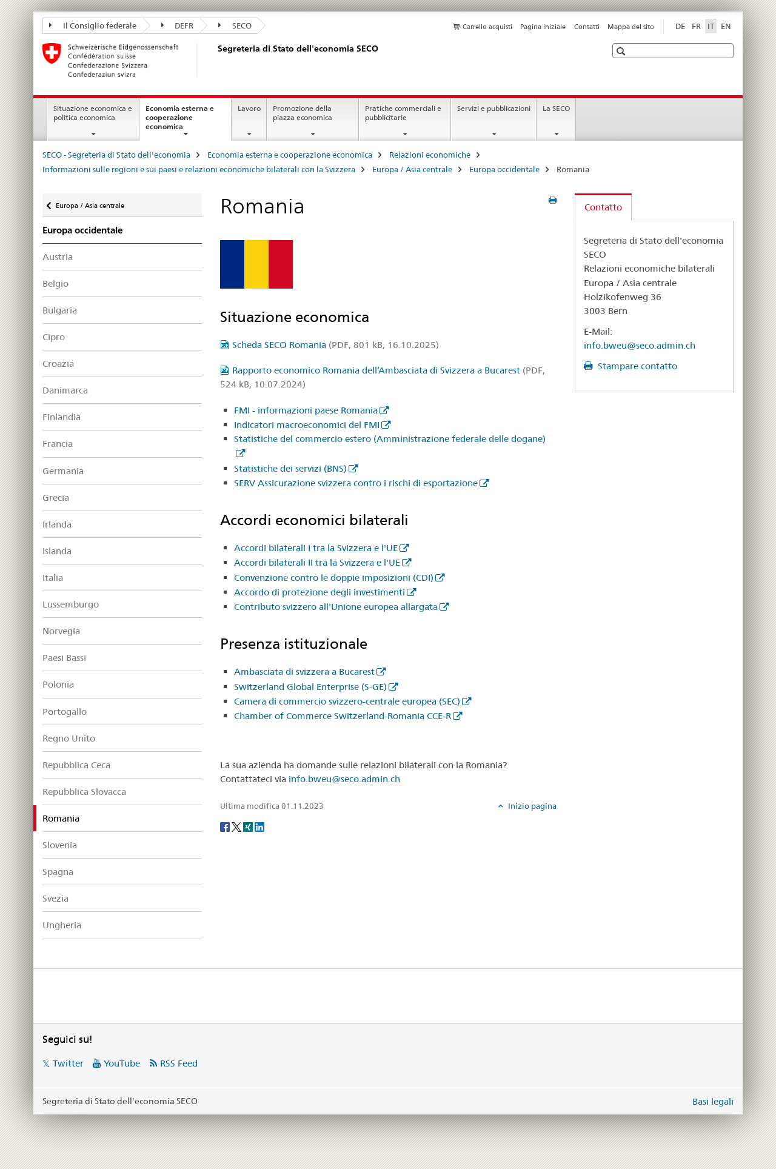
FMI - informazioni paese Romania (306, 410)
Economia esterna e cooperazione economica (180, 121)
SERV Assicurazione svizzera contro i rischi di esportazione (356, 483)
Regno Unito (68, 738)
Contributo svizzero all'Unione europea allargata (336, 606)
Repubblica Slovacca (84, 791)
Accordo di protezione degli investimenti (319, 592)
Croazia (58, 363)
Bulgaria (59, 310)
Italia (52, 577)
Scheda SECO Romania (335, 344)
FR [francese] (696, 26)
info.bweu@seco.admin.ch (344, 779)
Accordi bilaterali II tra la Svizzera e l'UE (317, 562)
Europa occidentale (504, 169)
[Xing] (249, 826)
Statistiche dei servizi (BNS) (290, 468)
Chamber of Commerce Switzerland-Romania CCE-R (342, 716)
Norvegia (61, 631)
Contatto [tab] (603, 207)
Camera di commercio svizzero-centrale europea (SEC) (347, 701)
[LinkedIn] (259, 826)
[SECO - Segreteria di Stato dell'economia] (215, 60)
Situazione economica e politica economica (92, 113)
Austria (57, 257)
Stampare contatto (636, 366)
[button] (622, 51)
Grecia (55, 497)
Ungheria (61, 925)
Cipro (53, 337)
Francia (57, 443)
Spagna (57, 871)
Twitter (68, 1063)
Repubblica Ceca (76, 765)
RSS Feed (179, 1063)
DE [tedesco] (680, 26)
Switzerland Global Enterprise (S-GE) (310, 686)
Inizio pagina (531, 806)
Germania (63, 471)
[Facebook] (226, 826)
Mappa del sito (630, 26)
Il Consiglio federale (92, 25)
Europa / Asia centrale (412, 169)
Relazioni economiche (429, 154)
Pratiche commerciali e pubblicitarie (403, 113)
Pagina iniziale (543, 26)
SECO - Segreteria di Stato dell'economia (116, 154)
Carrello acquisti (487, 26)
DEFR (177, 25)
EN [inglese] (726, 26)
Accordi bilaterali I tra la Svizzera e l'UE (316, 548)
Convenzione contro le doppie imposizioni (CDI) (333, 577)
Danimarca (65, 390)
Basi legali (713, 1101)
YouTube (122, 1063)
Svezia (55, 898)
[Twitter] (237, 826)
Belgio (55, 283)
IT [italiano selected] (710, 26)
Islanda (57, 551)
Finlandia (61, 417)
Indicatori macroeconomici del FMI (307, 424)
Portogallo (64, 711)
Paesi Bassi (64, 657)
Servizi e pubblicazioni (493, 108)
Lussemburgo (70, 604)
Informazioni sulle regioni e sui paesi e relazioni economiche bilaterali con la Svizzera (198, 169)
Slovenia (59, 845)
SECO (235, 25)
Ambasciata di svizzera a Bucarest (304, 671)
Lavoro (249, 108)
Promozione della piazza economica (302, 113)
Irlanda (57, 524)
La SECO (556, 108)
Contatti (587, 26)
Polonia (58, 684)
